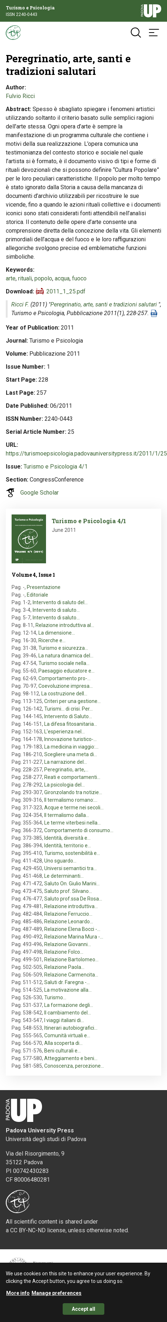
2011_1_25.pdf (65, 291)
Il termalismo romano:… (70, 800)
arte (11, 278)
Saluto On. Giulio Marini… (72, 883)
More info (18, 1296)
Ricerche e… (52, 640)
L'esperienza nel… (64, 731)
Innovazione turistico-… (70, 739)
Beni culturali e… (62, 1051)
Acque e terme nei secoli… (74, 807)
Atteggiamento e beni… (70, 1058)
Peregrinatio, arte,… (66, 769)
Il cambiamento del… (67, 1013)
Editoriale (37, 595)
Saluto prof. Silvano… (68, 891)
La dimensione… (56, 633)
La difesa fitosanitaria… (70, 724)
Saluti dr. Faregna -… (67, 982)
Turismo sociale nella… (63, 663)
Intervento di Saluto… (68, 716)
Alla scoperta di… (63, 1043)
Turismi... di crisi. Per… (68, 709)
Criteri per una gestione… (72, 701)
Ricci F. (20, 304)
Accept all (83, 1312)
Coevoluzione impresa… (65, 686)
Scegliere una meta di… (70, 754)
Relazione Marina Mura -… (73, 937)
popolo (43, 278)
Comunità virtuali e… (67, 1035)
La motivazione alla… (68, 990)
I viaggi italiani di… (64, 1020)
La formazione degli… (68, 1005)
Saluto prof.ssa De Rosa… (73, 899)
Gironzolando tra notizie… (73, 792)
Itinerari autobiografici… (70, 1028)
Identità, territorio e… (67, 845)
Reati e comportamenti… (72, 777)
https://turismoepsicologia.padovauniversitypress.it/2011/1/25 (86, 453)
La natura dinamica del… (65, 655)
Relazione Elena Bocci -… (72, 929)
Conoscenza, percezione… (74, 1066)
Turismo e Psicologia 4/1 (56, 466)
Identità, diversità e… (67, 838)
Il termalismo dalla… (66, 815)
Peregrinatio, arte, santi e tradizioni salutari (103, 304)
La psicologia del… (64, 785)
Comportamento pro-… (64, 678)
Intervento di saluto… (56, 610)
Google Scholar (39, 492)
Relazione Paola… (64, 967)
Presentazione (43, 587)
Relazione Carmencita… (71, 975)
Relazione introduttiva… (71, 906)
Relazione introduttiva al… (65, 625)
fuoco (79, 278)
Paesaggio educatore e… (66, 671)
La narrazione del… (65, 762)
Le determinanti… (64, 876)
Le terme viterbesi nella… (72, 823)
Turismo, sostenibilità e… (72, 853)
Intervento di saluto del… (60, 602)
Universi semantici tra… (70, 868)
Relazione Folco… (63, 952)
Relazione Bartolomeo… (71, 959)
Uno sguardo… (60, 861)
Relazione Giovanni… (67, 944)
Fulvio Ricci (20, 96)
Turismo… (55, 997)
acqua (62, 278)
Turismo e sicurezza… (63, 648)
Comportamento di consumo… (78, 830)
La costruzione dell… (64, 693)
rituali (25, 278)
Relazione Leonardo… (68, 921)
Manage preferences (57, 1296)
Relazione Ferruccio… (68, 914)
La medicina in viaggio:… (71, 747)
